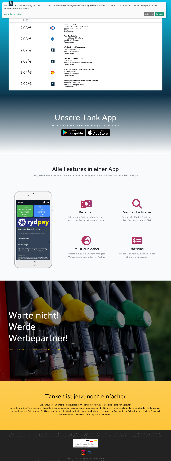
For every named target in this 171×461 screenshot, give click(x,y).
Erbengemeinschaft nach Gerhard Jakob (81, 80)
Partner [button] (145, 3)
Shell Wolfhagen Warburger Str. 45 (79, 69)
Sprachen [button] (156, 3)
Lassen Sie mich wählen (13, 14)
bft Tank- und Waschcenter (75, 47)
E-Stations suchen (124, 3)
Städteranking (107, 3)
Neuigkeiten (80, 3)
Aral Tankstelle (70, 36)
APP (89, 3)
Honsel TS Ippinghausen (74, 58)
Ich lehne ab (149, 14)
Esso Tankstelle (70, 24)
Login (137, 3)
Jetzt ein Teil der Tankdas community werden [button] (37, 349)
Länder (96, 3)
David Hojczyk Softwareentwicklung (93, 458)
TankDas (18, 3)
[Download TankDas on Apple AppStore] (98, 132)
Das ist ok (159, 14)
